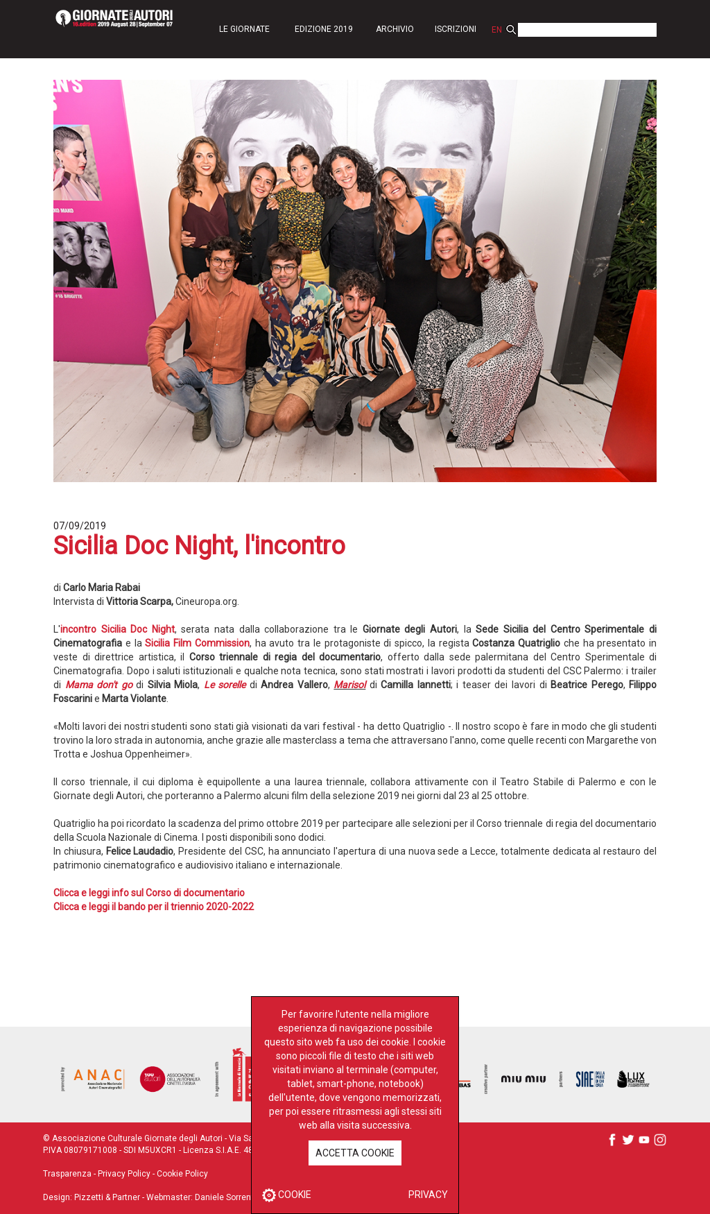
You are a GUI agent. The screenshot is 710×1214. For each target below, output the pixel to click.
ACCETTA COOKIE (355, 1153)
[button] (244, 28)
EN (497, 30)
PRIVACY (428, 1194)
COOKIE (286, 1194)
